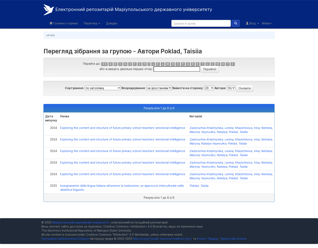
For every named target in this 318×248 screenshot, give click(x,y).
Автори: (220, 88)
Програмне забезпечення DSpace (65, 238)
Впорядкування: (133, 88)
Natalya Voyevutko (213, 143)
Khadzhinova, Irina (247, 127)
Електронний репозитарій (127, 9)
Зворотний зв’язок (233, 238)
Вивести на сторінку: (187, 88)
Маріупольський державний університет (81, 222)
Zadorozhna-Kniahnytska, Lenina (211, 127)
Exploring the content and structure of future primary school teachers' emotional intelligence (122, 127)
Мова (267, 23)
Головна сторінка (63, 23)
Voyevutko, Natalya (214, 132)
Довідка (111, 23)
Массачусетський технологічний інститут (162, 238)
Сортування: (74, 88)
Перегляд (92, 23)
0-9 (104, 64)
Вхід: (252, 23)
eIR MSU (50, 35)
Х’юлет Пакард (207, 238)
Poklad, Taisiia (238, 132)
